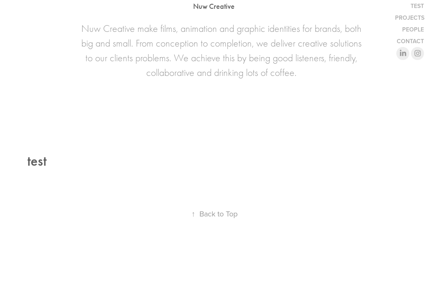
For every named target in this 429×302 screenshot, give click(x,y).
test (417, 6)
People (413, 29)
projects (409, 17)
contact (410, 41)
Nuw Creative (214, 6)
